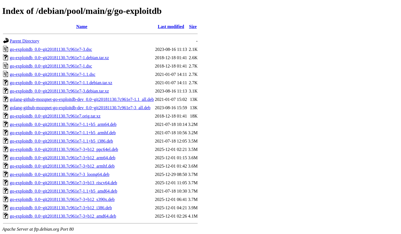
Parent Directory (24, 41)
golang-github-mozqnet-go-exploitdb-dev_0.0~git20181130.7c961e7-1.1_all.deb (82, 99)
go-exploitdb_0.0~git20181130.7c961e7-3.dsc (51, 49)
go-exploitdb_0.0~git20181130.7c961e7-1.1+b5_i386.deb (61, 141)
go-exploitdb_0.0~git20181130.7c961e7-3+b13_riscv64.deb (63, 182)
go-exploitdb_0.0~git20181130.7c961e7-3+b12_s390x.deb (62, 199)
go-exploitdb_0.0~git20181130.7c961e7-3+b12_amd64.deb (63, 216)
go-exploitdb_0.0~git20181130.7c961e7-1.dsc (51, 66)
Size (193, 26)
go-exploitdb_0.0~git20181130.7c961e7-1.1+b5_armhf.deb (63, 132)
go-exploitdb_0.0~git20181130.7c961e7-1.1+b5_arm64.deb (63, 124)
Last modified (171, 26)
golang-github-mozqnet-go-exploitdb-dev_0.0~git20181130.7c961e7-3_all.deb (80, 107)
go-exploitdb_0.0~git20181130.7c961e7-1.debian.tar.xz (59, 57)
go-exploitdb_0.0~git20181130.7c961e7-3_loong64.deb (59, 174)
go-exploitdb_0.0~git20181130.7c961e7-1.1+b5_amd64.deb (63, 191)
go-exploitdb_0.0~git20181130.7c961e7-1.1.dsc (53, 74)
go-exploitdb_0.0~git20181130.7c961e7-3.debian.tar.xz (59, 91)
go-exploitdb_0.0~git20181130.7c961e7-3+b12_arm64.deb (62, 157)
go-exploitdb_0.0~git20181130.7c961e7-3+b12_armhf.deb (62, 166)
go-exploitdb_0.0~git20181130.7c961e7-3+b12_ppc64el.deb (64, 149)
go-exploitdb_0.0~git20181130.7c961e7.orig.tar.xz (55, 116)
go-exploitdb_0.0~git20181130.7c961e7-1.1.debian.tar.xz (61, 82)
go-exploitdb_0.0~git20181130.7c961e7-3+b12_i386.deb (61, 207)
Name (81, 26)
